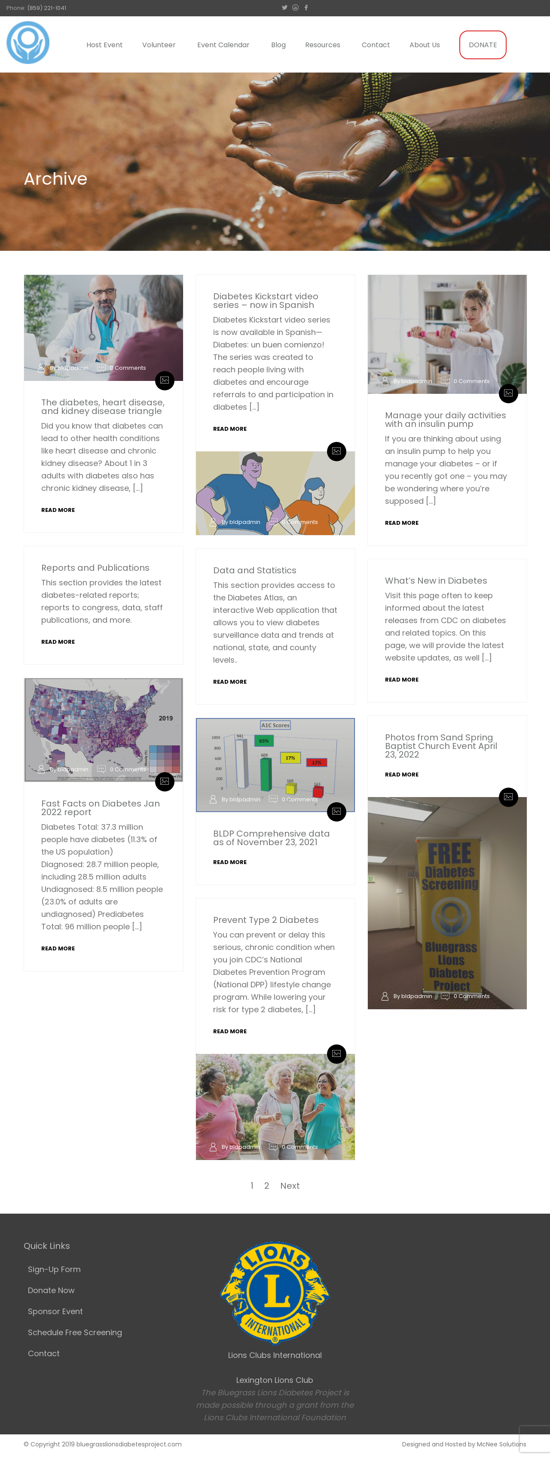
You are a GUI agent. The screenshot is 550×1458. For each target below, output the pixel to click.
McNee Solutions (501, 1444)
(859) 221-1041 (46, 8)
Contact (376, 45)
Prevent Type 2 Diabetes (266, 920)
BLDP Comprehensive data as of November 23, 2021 (271, 838)
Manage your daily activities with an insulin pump (445, 419)
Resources (322, 45)
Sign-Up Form (54, 1269)
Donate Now (51, 1290)
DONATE (483, 45)
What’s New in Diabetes (436, 581)
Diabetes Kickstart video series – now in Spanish (265, 300)
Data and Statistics (254, 570)
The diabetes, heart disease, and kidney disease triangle (103, 406)
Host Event (104, 45)
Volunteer (159, 45)
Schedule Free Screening (75, 1332)
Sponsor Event (55, 1311)
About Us (424, 45)
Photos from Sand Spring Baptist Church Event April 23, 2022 (441, 746)
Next (290, 1186)
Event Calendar (223, 45)
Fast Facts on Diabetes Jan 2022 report (100, 807)
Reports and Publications (95, 568)
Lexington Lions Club (274, 1380)
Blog (278, 45)
